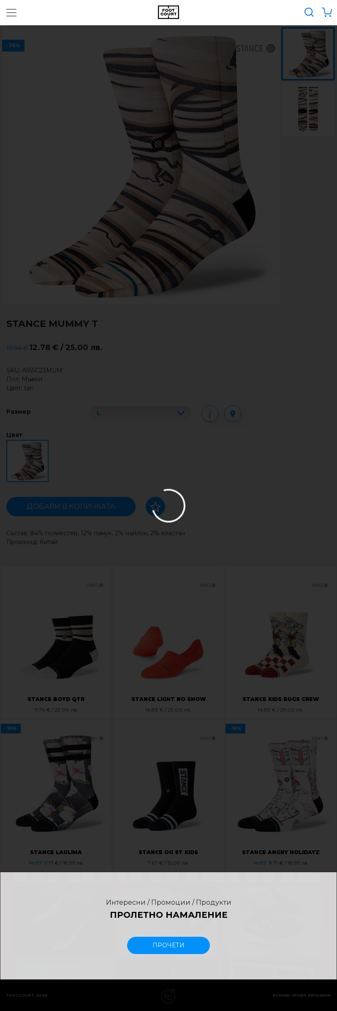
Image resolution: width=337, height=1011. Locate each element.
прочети (168, 945)
